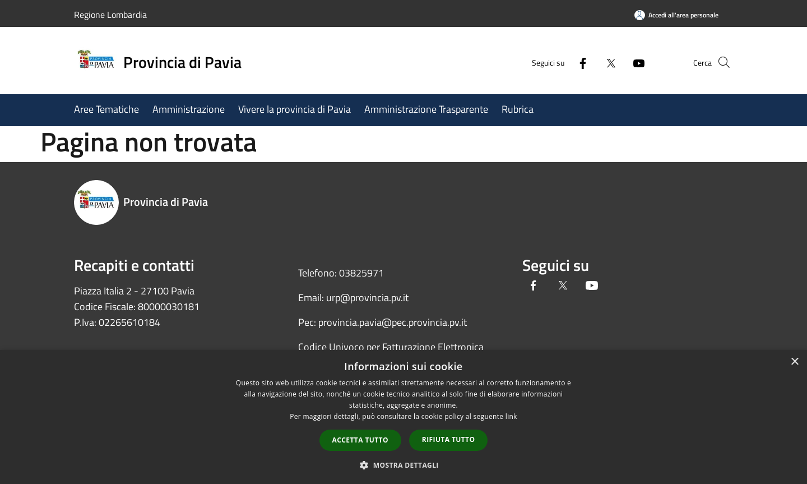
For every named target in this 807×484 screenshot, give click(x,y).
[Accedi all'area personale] (676, 15)
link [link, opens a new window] (511, 416)
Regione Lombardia (110, 14)
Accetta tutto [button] (360, 440)
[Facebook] (564, 62)
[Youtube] (620, 62)
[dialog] (403, 417)
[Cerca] (719, 62)
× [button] (794, 362)
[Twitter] (592, 62)
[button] (403, 465)
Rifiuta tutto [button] (448, 439)
